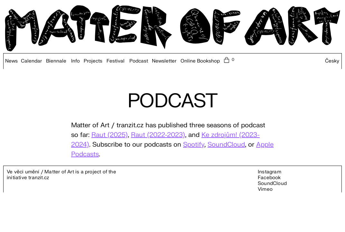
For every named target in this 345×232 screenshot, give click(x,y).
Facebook (269, 178)
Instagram (269, 172)
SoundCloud (226, 144)
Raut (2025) (109, 135)
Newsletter (164, 61)
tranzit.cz (38, 178)
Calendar (31, 61)
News (11, 61)
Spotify (193, 144)
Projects (93, 61)
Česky (332, 61)
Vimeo (265, 189)
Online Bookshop (200, 61)
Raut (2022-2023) (158, 135)
